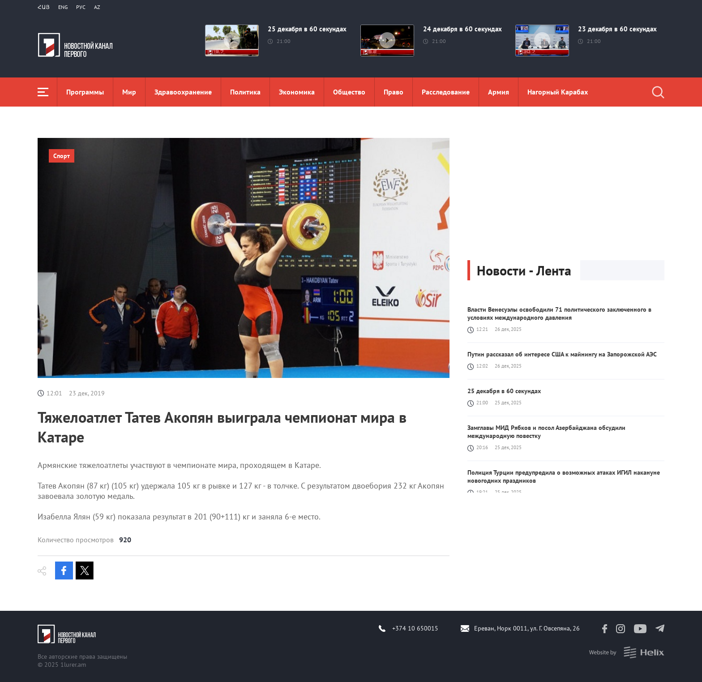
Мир (129, 91)
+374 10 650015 (415, 628)
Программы (85, 91)
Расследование (446, 91)
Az (97, 7)
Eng (63, 7)
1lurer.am (73, 665)
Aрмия (498, 91)
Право (393, 91)
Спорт (61, 156)
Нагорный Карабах (557, 91)
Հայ (44, 7)
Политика (245, 91)
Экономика (297, 91)
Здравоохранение (183, 91)
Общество (349, 91)
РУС (81, 7)
